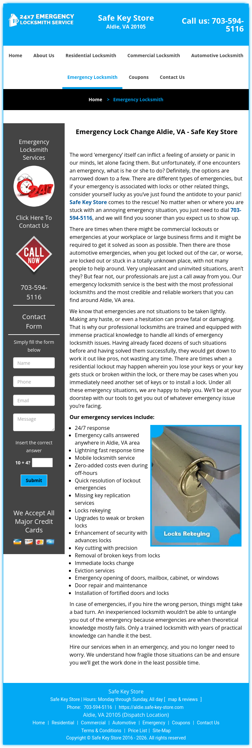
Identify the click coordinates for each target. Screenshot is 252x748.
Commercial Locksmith (153, 55)
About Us (43, 55)
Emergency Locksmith (92, 77)
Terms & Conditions (101, 730)
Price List (137, 730)
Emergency (153, 722)
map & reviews (183, 699)
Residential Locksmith (91, 55)
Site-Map (162, 730)
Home (15, 55)
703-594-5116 (228, 24)
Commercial (93, 722)
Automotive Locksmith (217, 55)
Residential (63, 722)
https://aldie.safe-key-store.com (151, 707)
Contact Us (172, 77)
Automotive (124, 722)
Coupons (138, 77)
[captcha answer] (42, 462)
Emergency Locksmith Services (34, 149)
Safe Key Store (88, 202)
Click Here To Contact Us (34, 221)
